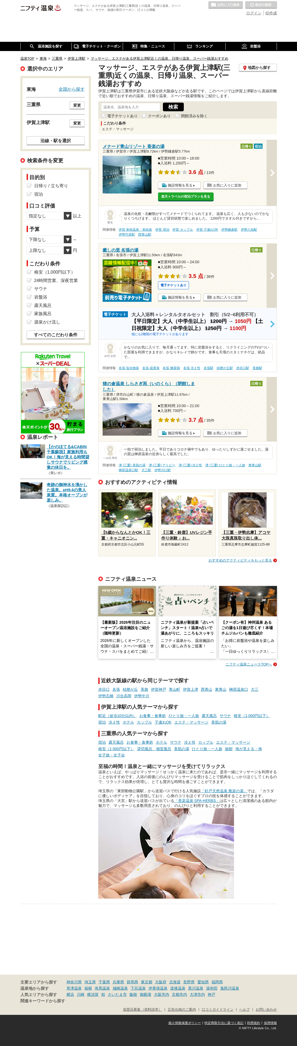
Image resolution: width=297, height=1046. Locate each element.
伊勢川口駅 (162, 470)
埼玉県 (90, 982)
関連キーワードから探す (42, 1001)
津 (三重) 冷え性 (190, 465)
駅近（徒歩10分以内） (117, 716)
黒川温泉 (195, 988)
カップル (144, 722)
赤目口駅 (242, 368)
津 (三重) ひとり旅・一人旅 (225, 465)
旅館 (229, 749)
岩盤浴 (40, 297)
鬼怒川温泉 (229, 988)
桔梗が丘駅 (225, 368)
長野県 (189, 982)
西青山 (206, 689)
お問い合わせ (266, 1010)
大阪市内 (161, 994)
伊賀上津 (190, 689)
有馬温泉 (102, 988)
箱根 (88, 988)
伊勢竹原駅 (127, 234)
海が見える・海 (248, 749)
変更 (77, 105)
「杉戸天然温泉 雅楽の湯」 (224, 791)
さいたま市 (117, 994)
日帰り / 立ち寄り (51, 185)
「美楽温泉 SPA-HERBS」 (197, 800)
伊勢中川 (141, 696)
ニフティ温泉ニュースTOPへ (249, 664)
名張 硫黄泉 (150, 368)
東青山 (220, 689)
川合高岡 (123, 696)
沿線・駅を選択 (55, 140)
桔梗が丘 (130, 689)
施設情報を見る (180, 185)
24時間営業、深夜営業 (56, 280)
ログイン (253, 13)
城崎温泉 (120, 988)
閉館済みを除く (194, 116)
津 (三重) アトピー (162, 465)
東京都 (146, 982)
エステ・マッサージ (191, 722)
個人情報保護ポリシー (184, 1023)
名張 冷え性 (191, 368)
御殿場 (145, 994)
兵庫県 (118, 982)
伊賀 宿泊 (162, 230)
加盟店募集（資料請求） (142, 1010)
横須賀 (93, 994)
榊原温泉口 (238, 689)
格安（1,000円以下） (252, 716)
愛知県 (203, 982)
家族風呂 (43, 313)
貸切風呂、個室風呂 (154, 749)
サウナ (225, 716)
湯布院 (211, 988)
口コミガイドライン (217, 1010)
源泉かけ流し (47, 322)
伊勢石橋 (105, 696)
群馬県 (132, 982)
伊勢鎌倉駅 (229, 230)
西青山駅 (144, 234)
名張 (116, 689)
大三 (254, 689)
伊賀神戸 (158, 689)
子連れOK (163, 722)
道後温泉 (177, 988)
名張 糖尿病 (171, 368)
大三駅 (146, 470)
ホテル (128, 722)
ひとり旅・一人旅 (184, 716)
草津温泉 (74, 988)
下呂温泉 (138, 988)
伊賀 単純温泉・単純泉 (135, 230)
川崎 (80, 994)
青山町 (174, 689)
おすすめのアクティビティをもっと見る (240, 560)
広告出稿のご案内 (182, 1010)
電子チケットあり (122, 116)
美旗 (144, 689)
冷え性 (114, 722)
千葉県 (104, 982)
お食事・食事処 (152, 716)
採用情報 (270, 1023)
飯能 (133, 994)
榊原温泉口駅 (128, 470)
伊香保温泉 (158, 988)
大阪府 (160, 982)
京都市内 (179, 994)
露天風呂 (209, 716)
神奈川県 (74, 982)
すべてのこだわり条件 (55, 334)
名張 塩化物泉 (129, 368)
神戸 (211, 994)
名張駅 (208, 368)
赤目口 (104, 689)
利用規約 (253, 1023)
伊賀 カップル (182, 230)
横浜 (70, 994)
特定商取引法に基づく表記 (224, 1023)
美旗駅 (257, 368)
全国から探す (72, 89)
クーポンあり (159, 116)
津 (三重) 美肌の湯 (132, 465)
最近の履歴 (261, 5)
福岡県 (217, 982)
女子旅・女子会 (111, 755)
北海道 (175, 982)
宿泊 (102, 722)
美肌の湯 (218, 722)
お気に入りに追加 (227, 185)
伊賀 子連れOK (207, 230)
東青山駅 (254, 465)
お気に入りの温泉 (225, 5)
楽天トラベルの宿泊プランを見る (185, 196)
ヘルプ (244, 1010)
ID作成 (271, 13)
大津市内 (197, 994)
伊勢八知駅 (249, 230)
